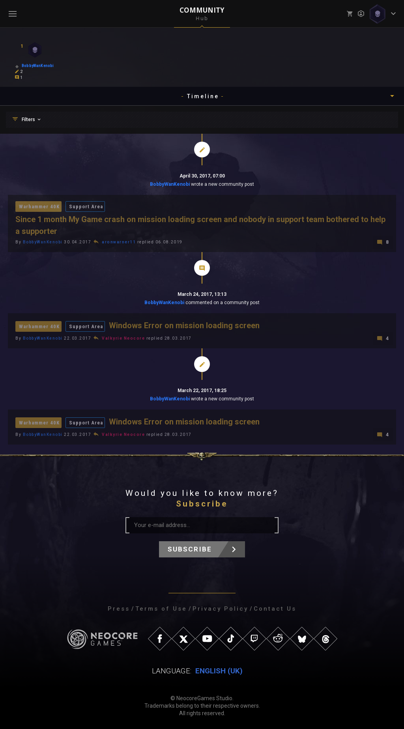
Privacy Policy (220, 608)
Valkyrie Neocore (123, 338)
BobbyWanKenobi (170, 184)
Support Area (86, 206)
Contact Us (275, 608)
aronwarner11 (119, 242)
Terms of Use (161, 608)
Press (119, 608)
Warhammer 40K (39, 206)
